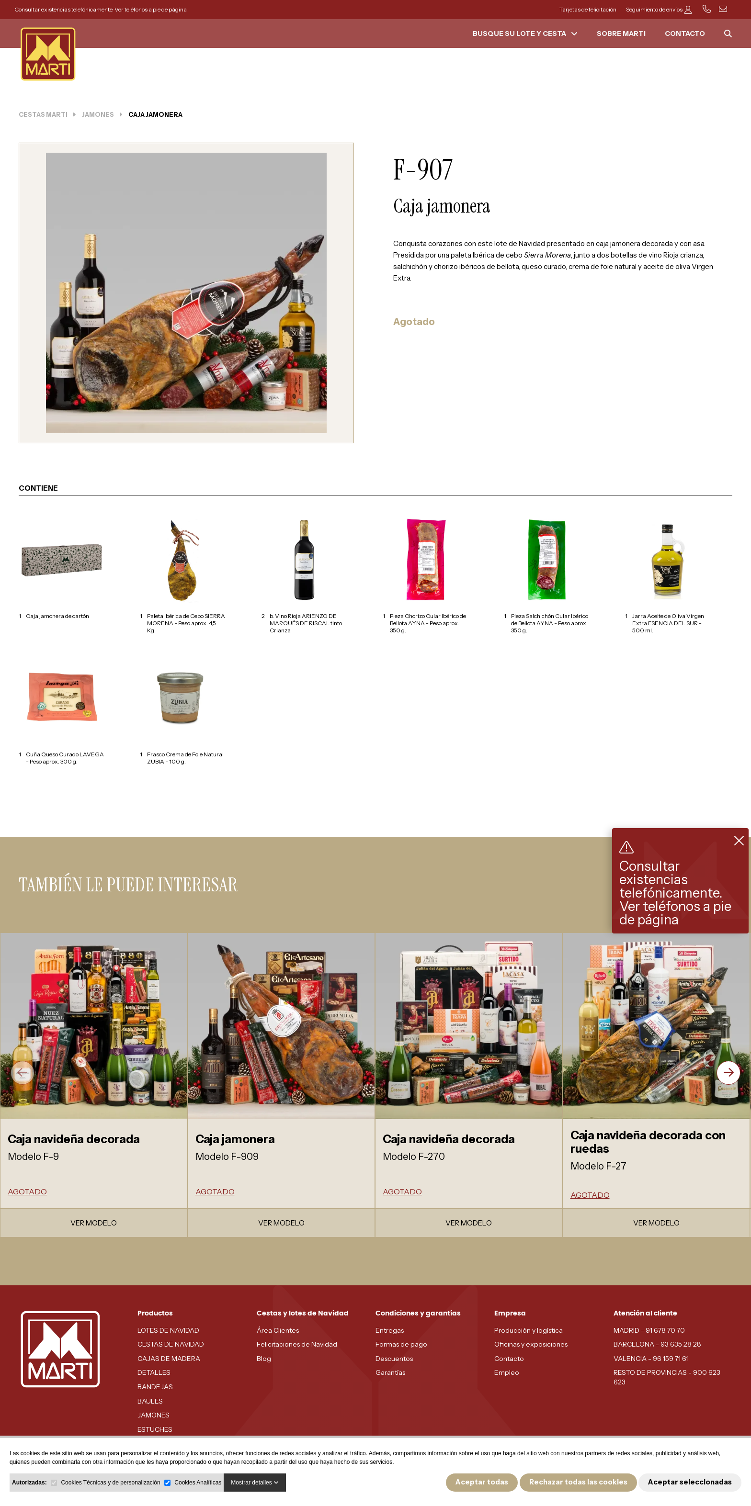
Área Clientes (278, 1330)
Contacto (509, 1358)
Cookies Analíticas (197, 1482)
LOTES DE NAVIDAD (168, 1330)
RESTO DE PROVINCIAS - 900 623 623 (667, 1377)
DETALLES (154, 1372)
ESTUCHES (154, 1429)
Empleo (506, 1372)
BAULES (150, 1401)
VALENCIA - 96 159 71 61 (651, 1358)
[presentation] (22, 1073)
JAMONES (153, 1415)
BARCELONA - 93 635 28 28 (657, 1344)
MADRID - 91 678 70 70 (649, 1330)
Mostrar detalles (255, 1482)
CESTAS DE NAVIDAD (170, 1344)
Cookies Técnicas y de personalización (110, 1482)
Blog (264, 1358)
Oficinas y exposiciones (531, 1344)
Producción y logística (528, 1330)
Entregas (390, 1330)
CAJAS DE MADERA (168, 1358)
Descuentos (394, 1358)
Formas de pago (401, 1344)
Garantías (390, 1372)
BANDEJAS (155, 1386)
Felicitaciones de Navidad (297, 1344)
